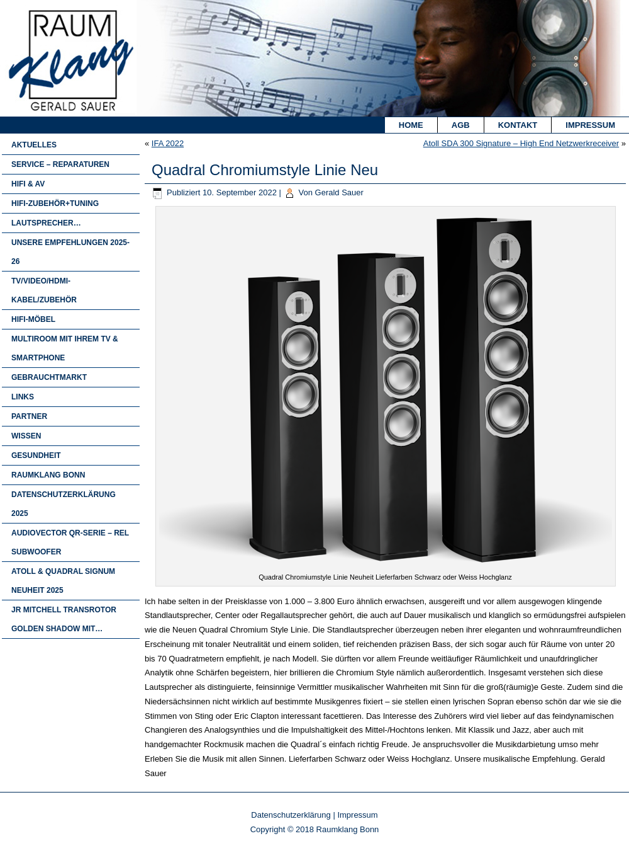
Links (22, 396)
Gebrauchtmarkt (49, 377)
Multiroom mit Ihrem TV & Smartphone (64, 348)
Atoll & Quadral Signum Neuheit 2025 (63, 581)
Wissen (26, 436)
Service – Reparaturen (60, 164)
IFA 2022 (168, 143)
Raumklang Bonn (48, 475)
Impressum (590, 125)
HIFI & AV (28, 184)
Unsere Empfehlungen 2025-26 (70, 252)
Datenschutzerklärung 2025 (63, 504)
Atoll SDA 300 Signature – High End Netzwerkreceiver (521, 143)
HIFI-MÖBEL (33, 319)
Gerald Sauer (339, 192)
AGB (461, 125)
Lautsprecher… (46, 223)
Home (411, 125)
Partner (29, 416)
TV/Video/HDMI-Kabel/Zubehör (44, 290)
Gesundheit (36, 455)
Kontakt (518, 125)
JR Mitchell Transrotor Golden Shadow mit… (63, 619)
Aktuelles (34, 144)
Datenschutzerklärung (290, 815)
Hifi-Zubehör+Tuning (55, 203)
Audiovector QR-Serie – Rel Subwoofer (70, 542)
